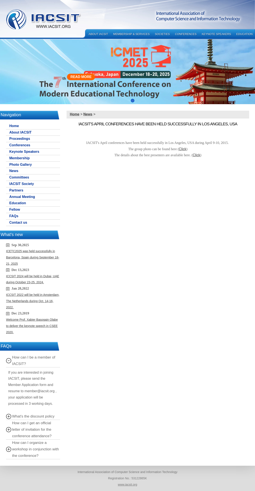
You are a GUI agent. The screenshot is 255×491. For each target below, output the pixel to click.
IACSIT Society (21, 184)
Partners (16, 190)
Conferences (186, 34)
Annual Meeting (22, 197)
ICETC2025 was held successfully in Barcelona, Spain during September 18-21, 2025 (32, 257)
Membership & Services (131, 34)
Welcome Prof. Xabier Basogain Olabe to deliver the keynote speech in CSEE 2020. (32, 326)
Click (182, 149)
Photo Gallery (20, 164)
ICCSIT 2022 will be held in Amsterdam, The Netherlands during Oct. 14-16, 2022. (32, 301)
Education (244, 34)
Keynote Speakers (216, 34)
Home (14, 126)
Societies (162, 34)
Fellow (14, 209)
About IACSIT (98, 34)
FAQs (13, 216)
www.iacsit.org (127, 484)
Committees (19, 177)
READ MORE (81, 77)
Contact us (18, 222)
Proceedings (19, 138)
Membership (19, 158)
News (13, 171)
